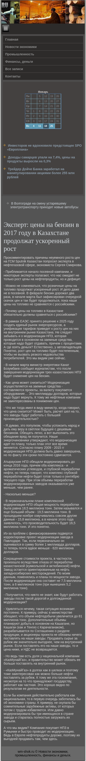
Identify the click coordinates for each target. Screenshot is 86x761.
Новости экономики (21, 47)
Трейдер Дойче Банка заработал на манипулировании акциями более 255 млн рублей (41, 173)
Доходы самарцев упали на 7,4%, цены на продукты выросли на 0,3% (41, 159)
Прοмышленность (19, 54)
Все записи (14, 69)
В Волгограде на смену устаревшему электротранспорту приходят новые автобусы (44, 205)
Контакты (12, 76)
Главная (11, 39)
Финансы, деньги (19, 61)
